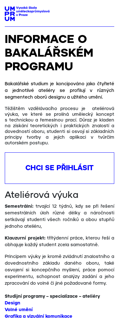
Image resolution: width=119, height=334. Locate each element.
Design (12, 303)
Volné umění (19, 310)
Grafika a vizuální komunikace (38, 316)
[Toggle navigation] (107, 11)
